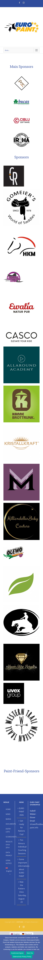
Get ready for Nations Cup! (21, 828)
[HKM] (21, 229)
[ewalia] (21, 291)
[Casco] (21, 330)
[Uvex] (13, 684)
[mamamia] (21, 464)
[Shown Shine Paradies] (21, 644)
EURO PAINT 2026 (21, 811)
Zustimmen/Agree (17, 953)
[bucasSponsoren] (22, 94)
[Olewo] (13, 543)
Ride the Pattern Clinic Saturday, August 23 (21, 892)
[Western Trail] (21, 707)
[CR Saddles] (13, 166)
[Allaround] (21, 347)
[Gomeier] (21, 190)
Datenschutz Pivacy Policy (22, 956)
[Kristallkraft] (21, 425)
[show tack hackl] (21, 605)
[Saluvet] (21, 566)
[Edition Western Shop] (13, 268)
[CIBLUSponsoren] (22, 113)
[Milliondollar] (21, 504)
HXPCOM (20, 922)
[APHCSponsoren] (22, 76)
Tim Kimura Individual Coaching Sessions (21, 847)
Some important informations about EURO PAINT (21, 867)
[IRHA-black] (21, 132)
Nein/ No (30, 953)
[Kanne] (21, 386)
